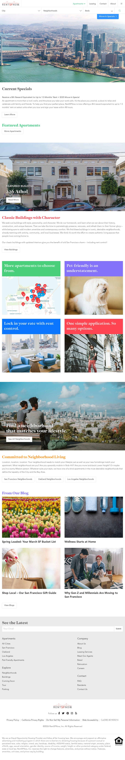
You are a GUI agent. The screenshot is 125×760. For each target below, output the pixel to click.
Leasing (92, 4)
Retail (80, 660)
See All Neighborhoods (19, 439)
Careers (80, 668)
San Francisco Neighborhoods (18, 479)
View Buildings (11, 250)
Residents (81, 685)
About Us (81, 643)
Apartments (79, 4)
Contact (103, 4)
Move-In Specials (108, 16)
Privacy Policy (13, 720)
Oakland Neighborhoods (49, 479)
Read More (13, 200)
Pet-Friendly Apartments (13, 660)
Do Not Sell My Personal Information (63, 720)
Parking (5, 689)
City (3, 11)
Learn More (9, 115)
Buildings (6, 677)
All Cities (6, 643)
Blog (79, 647)
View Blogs (9, 605)
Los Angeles (7, 656)
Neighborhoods (50, 11)
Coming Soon (8, 681)
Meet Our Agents (85, 656)
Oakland (6, 651)
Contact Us (82, 689)
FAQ (79, 681)
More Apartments (12, 131)
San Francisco (8, 647)
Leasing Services (84, 651)
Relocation (82, 664)
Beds (87, 11)
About (113, 4)
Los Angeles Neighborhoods (80, 479)
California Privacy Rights (33, 720)
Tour (4, 685)
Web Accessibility (90, 720)
